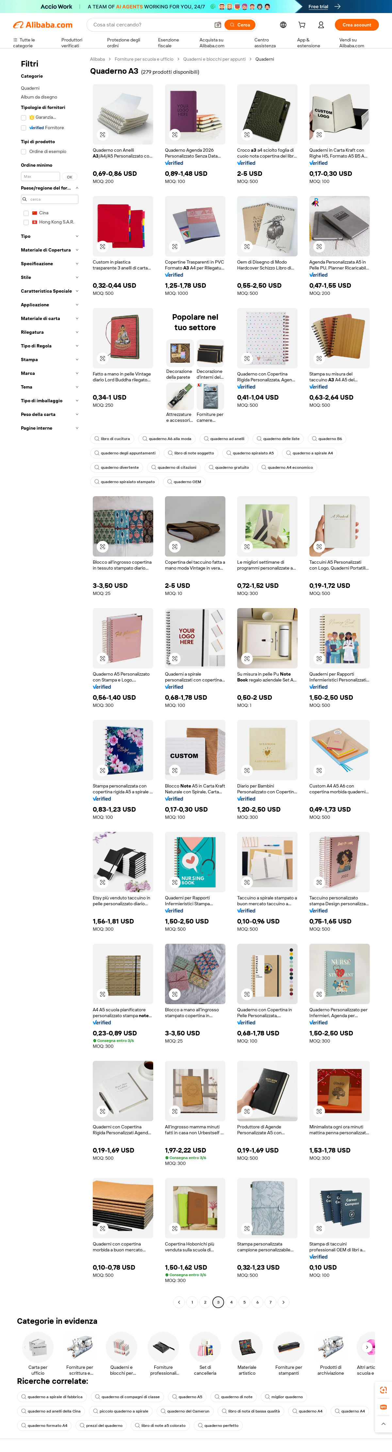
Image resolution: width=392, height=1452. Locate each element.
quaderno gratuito (229, 467)
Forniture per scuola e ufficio (144, 59)
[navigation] (49, 681)
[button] (218, 25)
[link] (383, 1390)
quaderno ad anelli (224, 438)
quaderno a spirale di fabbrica (52, 1396)
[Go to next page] (283, 1302)
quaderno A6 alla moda (166, 438)
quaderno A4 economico (287, 467)
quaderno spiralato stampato (124, 481)
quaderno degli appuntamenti (124, 453)
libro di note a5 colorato (160, 1425)
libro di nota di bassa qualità (251, 1411)
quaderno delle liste (278, 438)
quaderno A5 (187, 1396)
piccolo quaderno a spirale (120, 1411)
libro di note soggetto (191, 453)
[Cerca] (239, 25)
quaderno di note (234, 1396)
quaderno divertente (116, 467)
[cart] (303, 25)
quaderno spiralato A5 (250, 453)
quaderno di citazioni (173, 467)
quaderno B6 (327, 438)
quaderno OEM (184, 481)
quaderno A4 (307, 1411)
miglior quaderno (284, 1396)
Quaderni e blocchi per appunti (214, 59)
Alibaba (97, 59)
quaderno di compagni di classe (127, 1396)
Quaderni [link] (264, 59)
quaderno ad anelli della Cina (51, 1411)
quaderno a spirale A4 (309, 453)
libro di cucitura (112, 438)
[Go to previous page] (179, 1302)
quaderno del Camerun (185, 1411)
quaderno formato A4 (44, 1425)
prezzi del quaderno (101, 1425)
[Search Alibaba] (151, 24)
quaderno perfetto (218, 1425)
